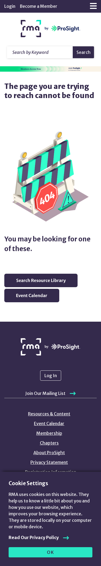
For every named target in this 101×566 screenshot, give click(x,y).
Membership (49, 433)
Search (83, 52)
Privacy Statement (49, 462)
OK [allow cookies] (50, 552)
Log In (50, 375)
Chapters (49, 443)
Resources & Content (49, 413)
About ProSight (49, 452)
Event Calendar (49, 423)
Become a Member (38, 6)
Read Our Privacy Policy (34, 537)
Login (9, 6)
